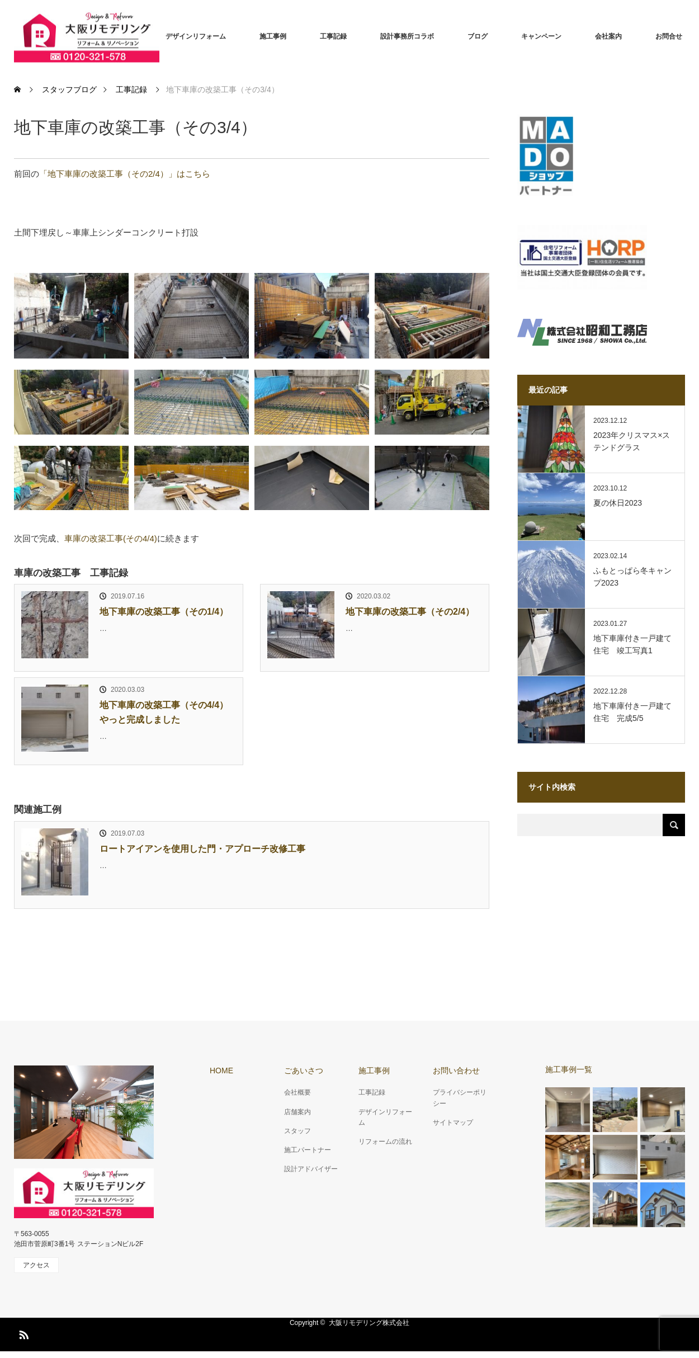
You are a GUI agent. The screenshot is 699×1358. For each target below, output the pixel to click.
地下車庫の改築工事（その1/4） (164, 611)
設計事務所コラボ (407, 36)
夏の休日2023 (617, 502)
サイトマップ (453, 1122)
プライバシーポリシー (460, 1097)
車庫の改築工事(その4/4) (110, 538)
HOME (221, 1070)
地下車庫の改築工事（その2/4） (410, 611)
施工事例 (272, 36)
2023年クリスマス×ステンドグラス (631, 441)
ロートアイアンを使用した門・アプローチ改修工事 (202, 849)
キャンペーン (541, 36)
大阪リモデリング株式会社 (369, 1323)
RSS (22, 1332)
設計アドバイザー (311, 1169)
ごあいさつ (303, 1070)
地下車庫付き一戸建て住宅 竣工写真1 (632, 644)
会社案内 (608, 36)
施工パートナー (307, 1150)
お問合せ (668, 36)
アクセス (36, 1265)
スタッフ (297, 1131)
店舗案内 (297, 1112)
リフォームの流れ (385, 1141)
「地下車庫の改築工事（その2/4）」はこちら (124, 173)
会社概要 (297, 1092)
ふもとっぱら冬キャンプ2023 (632, 576)
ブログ (477, 36)
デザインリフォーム (196, 36)
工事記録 (333, 36)
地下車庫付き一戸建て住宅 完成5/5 (632, 712)
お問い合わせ (456, 1070)
